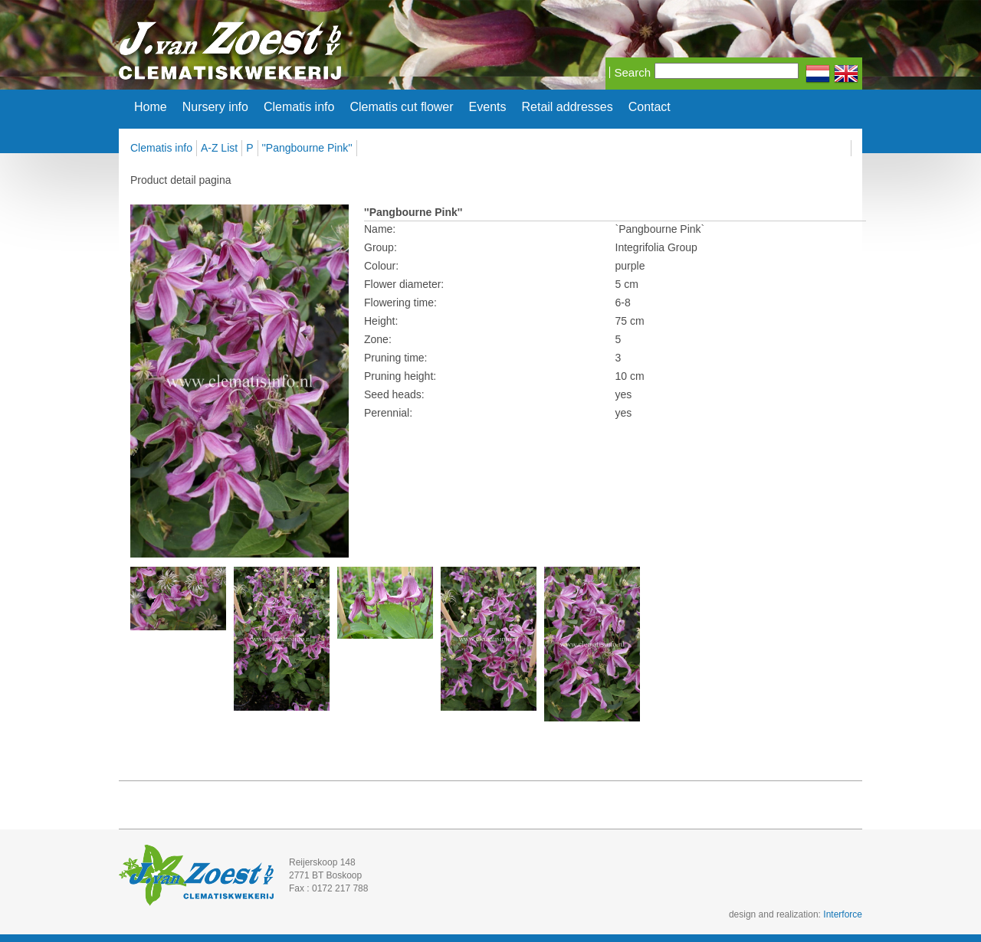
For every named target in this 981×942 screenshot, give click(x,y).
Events (488, 107)
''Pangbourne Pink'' (307, 148)
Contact (649, 107)
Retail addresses (567, 107)
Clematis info (299, 107)
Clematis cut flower (401, 107)
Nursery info (215, 107)
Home (150, 107)
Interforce (842, 914)
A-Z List (219, 148)
